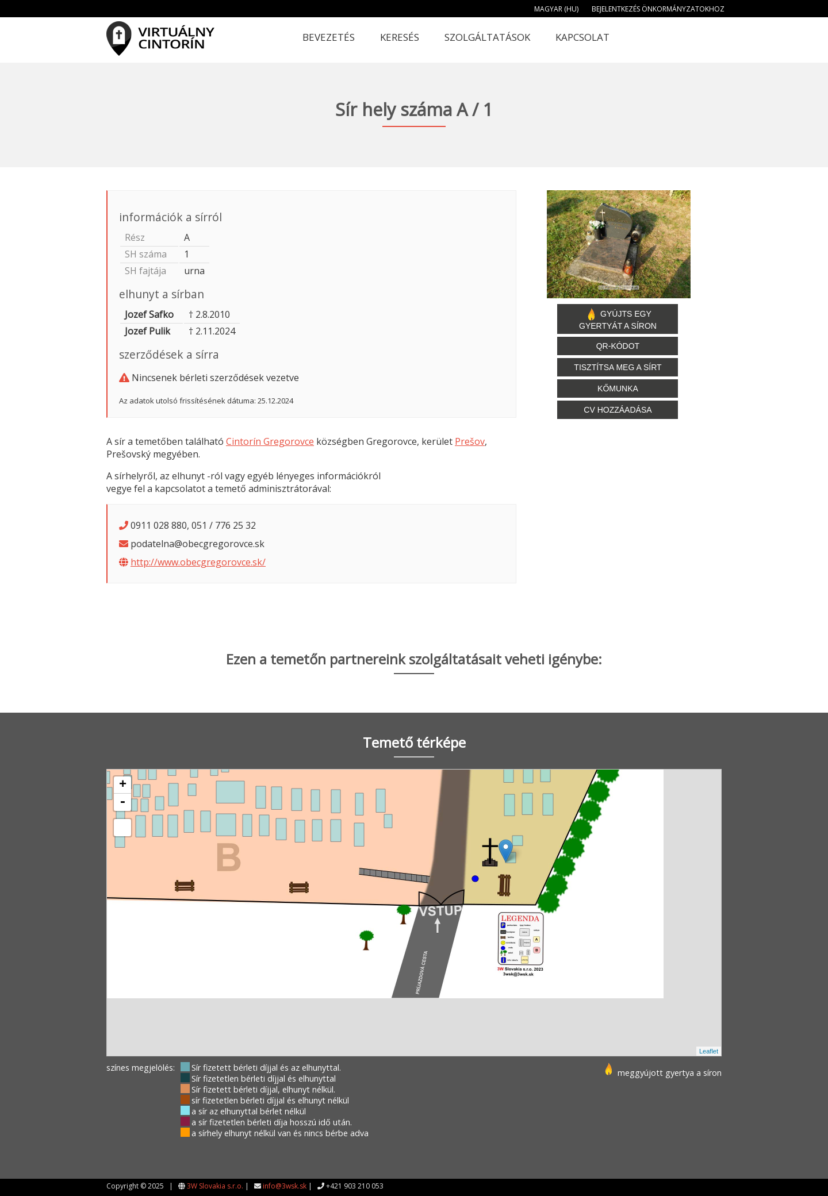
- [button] (122, 802)
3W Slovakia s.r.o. (215, 1186)
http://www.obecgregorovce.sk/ (198, 562)
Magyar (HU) (556, 9)
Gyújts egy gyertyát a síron (618, 318)
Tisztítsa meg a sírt (617, 367)
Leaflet (708, 1051)
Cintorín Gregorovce (270, 441)
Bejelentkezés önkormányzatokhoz (658, 9)
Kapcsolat (582, 37)
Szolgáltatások (487, 37)
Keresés (399, 37)
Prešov (470, 441)
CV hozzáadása (617, 409)
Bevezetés (328, 37)
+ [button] (122, 785)
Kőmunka (617, 388)
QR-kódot (617, 346)
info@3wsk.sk (284, 1186)
